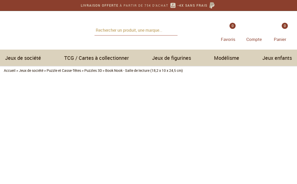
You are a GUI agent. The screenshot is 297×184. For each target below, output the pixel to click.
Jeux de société (23, 57)
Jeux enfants (277, 57)
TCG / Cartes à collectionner (96, 57)
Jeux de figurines (171, 57)
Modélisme (226, 57)
